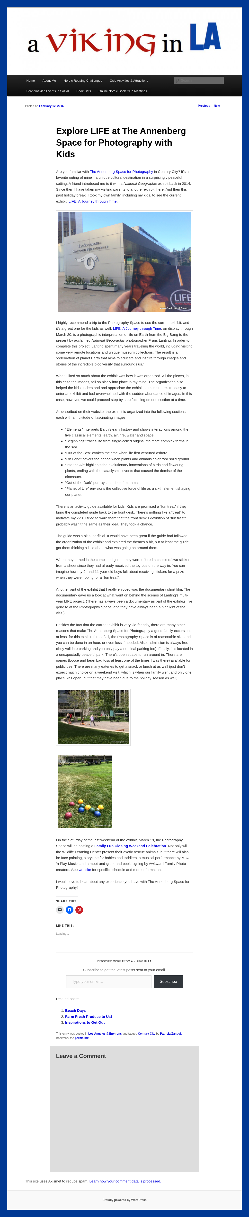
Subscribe (168, 981)
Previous (202, 105)
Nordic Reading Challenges (83, 80)
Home (30, 80)
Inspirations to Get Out (85, 1022)
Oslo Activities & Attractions (129, 80)
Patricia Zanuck (171, 1033)
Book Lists (83, 91)
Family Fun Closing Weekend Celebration (130, 846)
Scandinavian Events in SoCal (47, 91)
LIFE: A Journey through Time (93, 201)
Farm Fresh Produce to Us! (88, 1016)
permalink (82, 1038)
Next (219, 105)
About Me (49, 80)
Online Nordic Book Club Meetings (123, 91)
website (85, 870)
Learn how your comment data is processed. (125, 1181)
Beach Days (75, 1010)
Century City (146, 1033)
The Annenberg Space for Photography (121, 171)
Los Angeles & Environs (105, 1033)
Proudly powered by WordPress (124, 1200)
